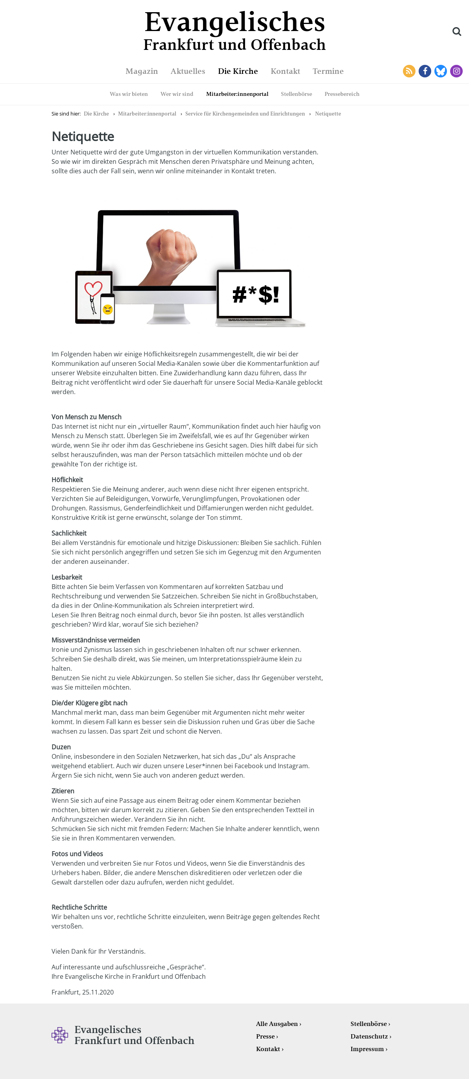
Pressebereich (342, 93)
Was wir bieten (129, 93)
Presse (265, 1036)
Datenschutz (369, 1036)
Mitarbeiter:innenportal (237, 93)
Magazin (142, 71)
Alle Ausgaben (277, 1024)
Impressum (367, 1049)
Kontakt (285, 71)
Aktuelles (188, 71)
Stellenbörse (296, 93)
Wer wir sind (177, 93)
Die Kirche (238, 71)
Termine (328, 71)
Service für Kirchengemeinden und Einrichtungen (245, 114)
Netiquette (328, 114)
